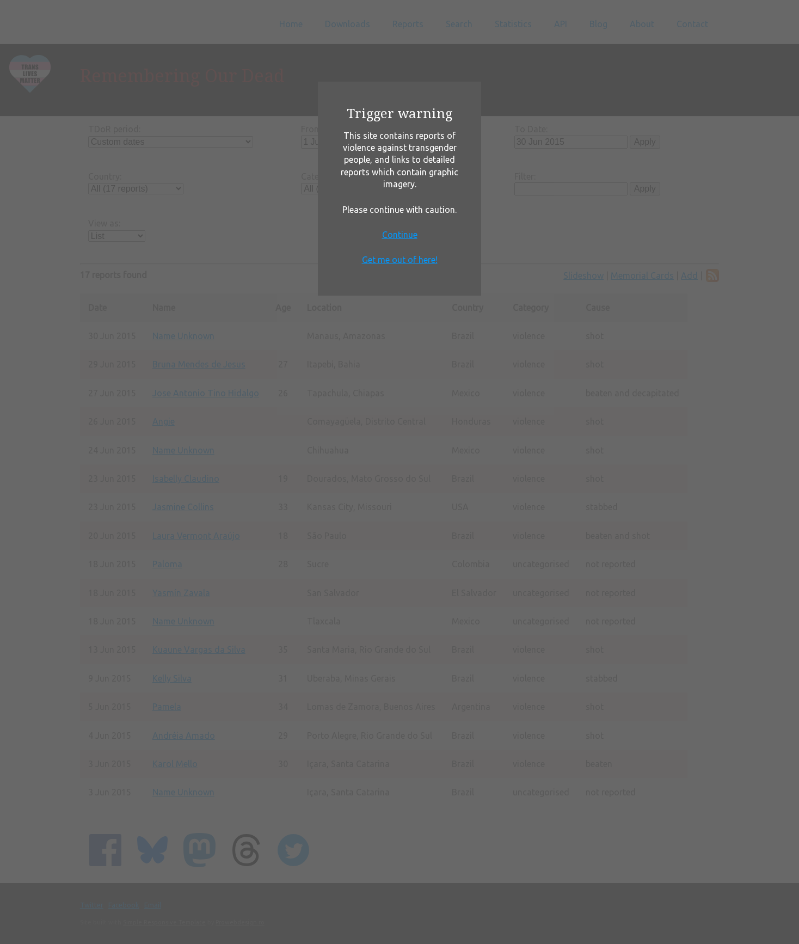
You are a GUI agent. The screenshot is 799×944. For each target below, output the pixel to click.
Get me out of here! (400, 260)
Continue (399, 235)
